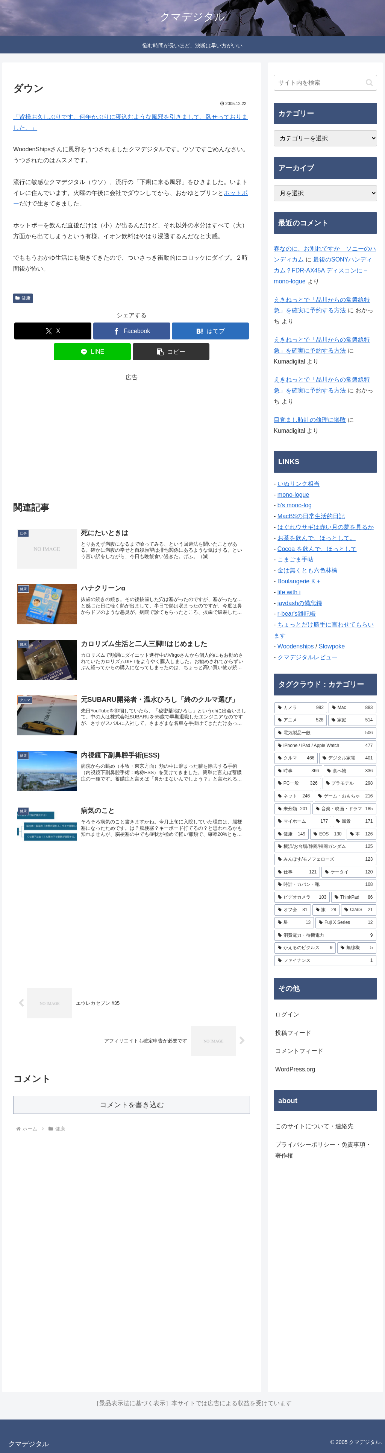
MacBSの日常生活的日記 (311, 516)
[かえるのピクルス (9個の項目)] (305, 948)
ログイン (287, 1014)
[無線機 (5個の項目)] (356, 948)
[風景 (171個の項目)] (354, 821)
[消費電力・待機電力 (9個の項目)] (325, 935)
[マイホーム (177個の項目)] (302, 821)
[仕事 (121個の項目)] (297, 872)
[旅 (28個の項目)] (326, 910)
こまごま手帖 (295, 559)
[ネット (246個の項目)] (293, 796)
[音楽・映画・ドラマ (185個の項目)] (344, 809)
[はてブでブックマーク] (210, 331)
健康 (22, 298)
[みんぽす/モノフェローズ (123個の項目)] (325, 859)
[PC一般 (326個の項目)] (297, 783)
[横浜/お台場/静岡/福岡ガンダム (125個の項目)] (325, 846)
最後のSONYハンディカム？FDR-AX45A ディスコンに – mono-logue (323, 270)
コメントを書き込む (132, 1105)
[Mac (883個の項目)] (352, 708)
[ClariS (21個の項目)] (358, 910)
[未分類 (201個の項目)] (292, 809)
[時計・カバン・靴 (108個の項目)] (325, 884)
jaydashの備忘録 (299, 603)
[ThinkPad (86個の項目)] (353, 897)
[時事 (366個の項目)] (298, 771)
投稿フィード (293, 1033)
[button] (171, 351)
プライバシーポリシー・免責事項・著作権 (323, 1150)
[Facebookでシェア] (131, 331)
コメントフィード (299, 1051)
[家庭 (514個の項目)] (352, 720)
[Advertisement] (131, 435)
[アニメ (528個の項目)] (300, 720)
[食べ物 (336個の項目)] (350, 771)
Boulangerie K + (298, 581)
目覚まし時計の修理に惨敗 (310, 420)
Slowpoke (332, 646)
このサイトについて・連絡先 (314, 1126)
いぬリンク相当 (298, 484)
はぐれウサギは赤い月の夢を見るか (325, 527)
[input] (325, 83)
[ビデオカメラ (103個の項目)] (302, 897)
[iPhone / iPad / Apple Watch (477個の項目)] (325, 746)
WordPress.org (295, 1069)
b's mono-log (294, 505)
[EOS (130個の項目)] (327, 834)
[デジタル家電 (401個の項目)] (347, 758)
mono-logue (293, 494)
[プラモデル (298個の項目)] (349, 783)
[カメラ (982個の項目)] (300, 708)
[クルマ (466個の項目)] (296, 758)
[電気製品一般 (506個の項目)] (325, 733)
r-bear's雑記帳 (296, 613)
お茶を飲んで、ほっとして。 (316, 538)
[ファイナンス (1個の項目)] (325, 960)
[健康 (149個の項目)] (291, 834)
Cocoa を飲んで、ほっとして (317, 549)
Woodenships (295, 646)
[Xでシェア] (52, 331)
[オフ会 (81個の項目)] (292, 910)
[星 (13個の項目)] (294, 922)
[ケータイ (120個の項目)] (348, 872)
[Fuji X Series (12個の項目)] (345, 922)
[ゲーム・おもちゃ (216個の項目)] (345, 796)
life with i (288, 592)
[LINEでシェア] (92, 351)
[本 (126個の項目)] (361, 834)
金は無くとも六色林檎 (307, 570)
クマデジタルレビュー (307, 657)
